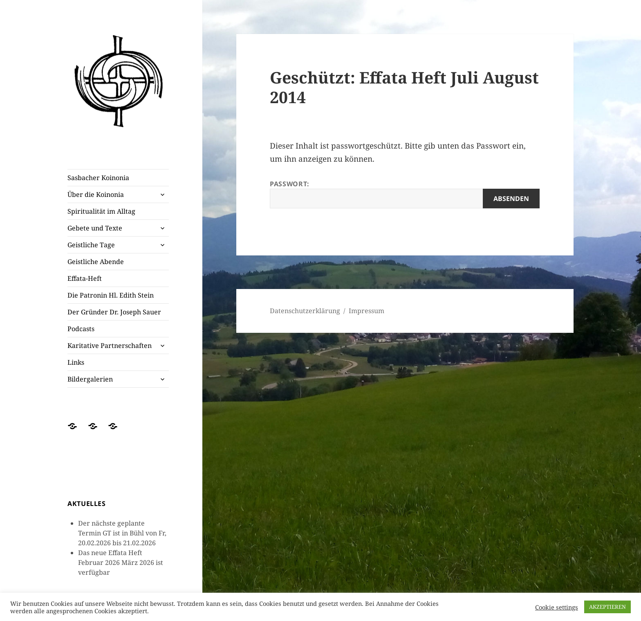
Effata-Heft (84, 278)
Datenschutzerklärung (305, 310)
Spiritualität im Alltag (101, 211)
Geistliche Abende (95, 261)
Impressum (366, 310)
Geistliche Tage (91, 244)
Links (75, 362)
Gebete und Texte (94, 228)
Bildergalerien (90, 379)
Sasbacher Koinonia (98, 177)
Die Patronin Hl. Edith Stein (110, 295)
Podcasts (80, 328)
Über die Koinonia (95, 194)
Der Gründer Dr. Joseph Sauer (114, 311)
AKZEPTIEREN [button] (607, 606)
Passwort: (405, 193)
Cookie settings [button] (556, 607)
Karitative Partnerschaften (109, 345)
